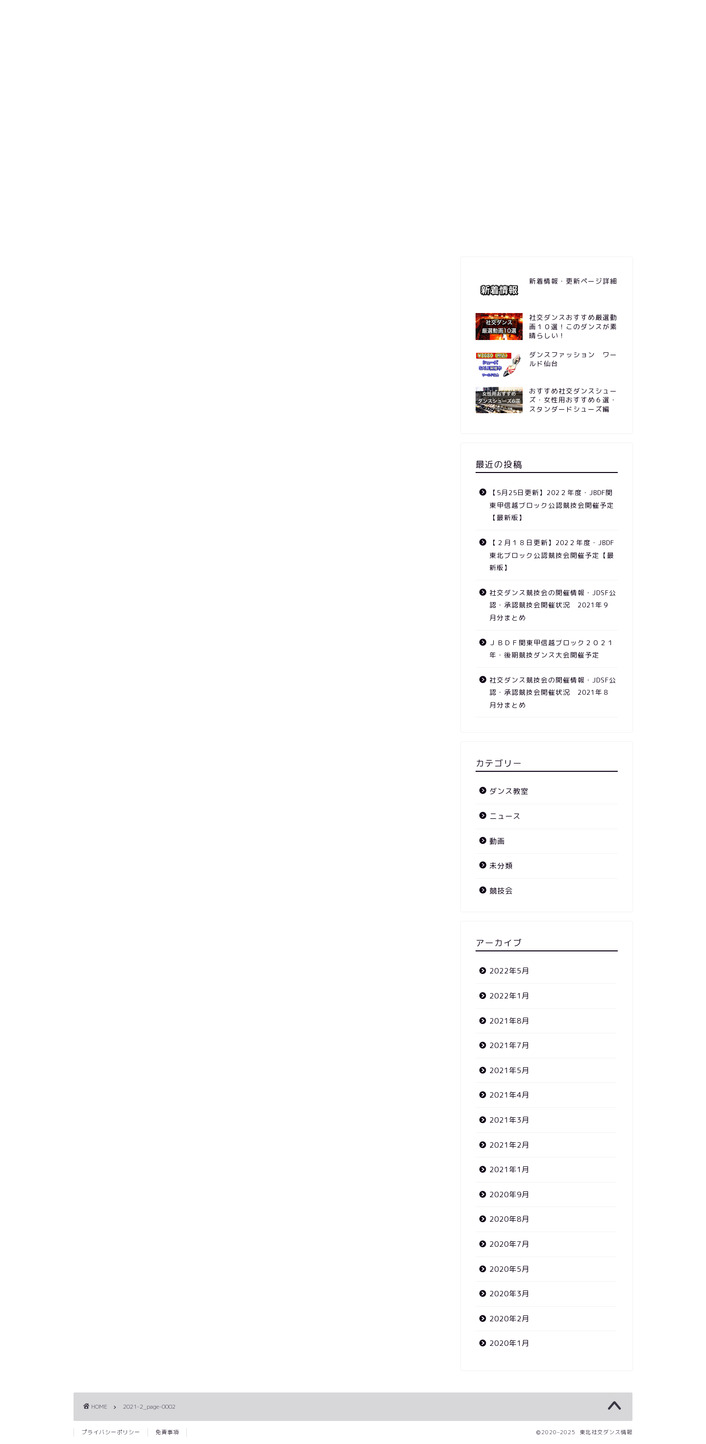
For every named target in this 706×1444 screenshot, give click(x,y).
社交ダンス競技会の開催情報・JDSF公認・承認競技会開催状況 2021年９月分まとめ (552, 605)
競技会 (276, 231)
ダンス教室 (422, 231)
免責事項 (167, 1432)
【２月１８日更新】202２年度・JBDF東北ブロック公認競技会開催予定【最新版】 (551, 555)
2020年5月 (509, 1269)
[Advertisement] (353, 146)
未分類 (501, 866)
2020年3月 (509, 1293)
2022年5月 (509, 971)
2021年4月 (509, 1095)
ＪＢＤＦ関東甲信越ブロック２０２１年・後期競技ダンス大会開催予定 (551, 649)
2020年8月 (509, 1219)
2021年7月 (509, 1045)
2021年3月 (509, 1120)
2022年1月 (509, 996)
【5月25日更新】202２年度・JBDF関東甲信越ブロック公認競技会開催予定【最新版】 (551, 505)
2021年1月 (509, 1169)
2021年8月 (509, 1021)
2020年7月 (509, 1244)
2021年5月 (509, 1070)
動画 (372, 231)
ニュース (326, 231)
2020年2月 (509, 1318)
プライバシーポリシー (110, 1432)
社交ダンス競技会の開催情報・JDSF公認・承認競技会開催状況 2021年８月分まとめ (552, 692)
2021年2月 (509, 1145)
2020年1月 (509, 1343)
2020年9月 (509, 1194)
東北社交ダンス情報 (353, 36)
